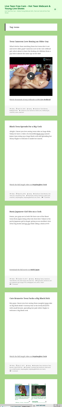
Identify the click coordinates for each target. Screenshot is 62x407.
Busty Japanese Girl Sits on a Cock (25, 211)
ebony (36, 195)
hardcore (32, 110)
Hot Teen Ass (30, 280)
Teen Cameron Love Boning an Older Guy (29, 41)
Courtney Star (34, 367)
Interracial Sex (18, 367)
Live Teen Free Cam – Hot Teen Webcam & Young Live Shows (28, 7)
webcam (21, 112)
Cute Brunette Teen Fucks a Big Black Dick (30, 298)
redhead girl (45, 110)
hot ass (27, 224)
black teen (40, 134)
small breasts (16, 369)
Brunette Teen (38, 365)
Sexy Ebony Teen (20, 195)
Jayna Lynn (47, 195)
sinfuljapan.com (31, 282)
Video (13, 109)
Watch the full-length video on (28, 185)
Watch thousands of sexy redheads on (30, 99)
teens (17, 112)
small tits (12, 112)
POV (25, 282)
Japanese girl (16, 282)
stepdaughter (19, 197)
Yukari (42, 282)
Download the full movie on (24, 270)
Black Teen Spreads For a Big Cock (26, 126)
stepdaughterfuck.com (30, 197)
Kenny (30, 109)
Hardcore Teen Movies (41, 109)
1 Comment (46, 197)
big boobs (40, 280)
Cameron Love (25, 110)
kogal (21, 282)
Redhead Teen (14, 110)
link (60, 375)
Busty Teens (40, 279)
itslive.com (38, 110)
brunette (27, 367)
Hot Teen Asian (21, 280)
